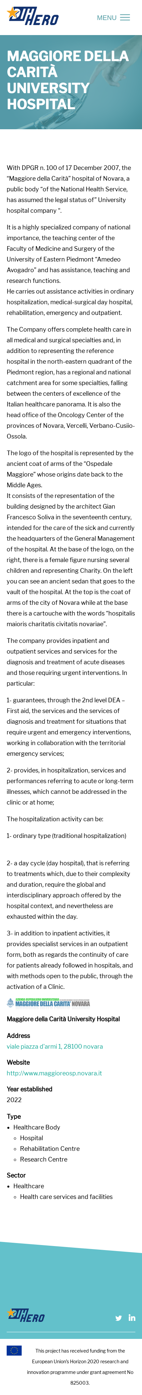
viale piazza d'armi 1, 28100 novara (55, 1046)
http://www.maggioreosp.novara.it (54, 1073)
